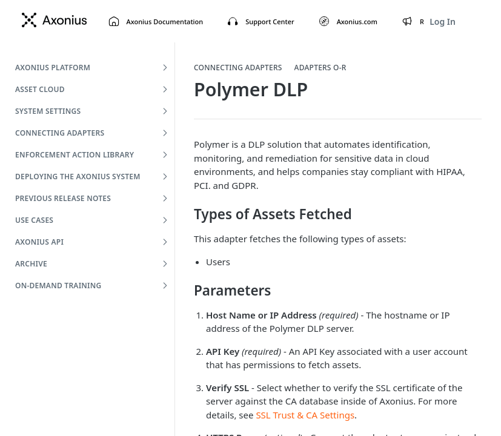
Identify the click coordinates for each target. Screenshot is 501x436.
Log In (443, 21)
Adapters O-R (320, 68)
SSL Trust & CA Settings (305, 415)
